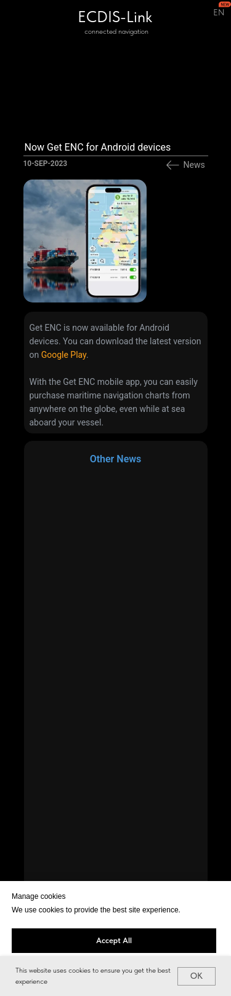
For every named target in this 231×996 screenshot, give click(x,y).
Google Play (63, 355)
